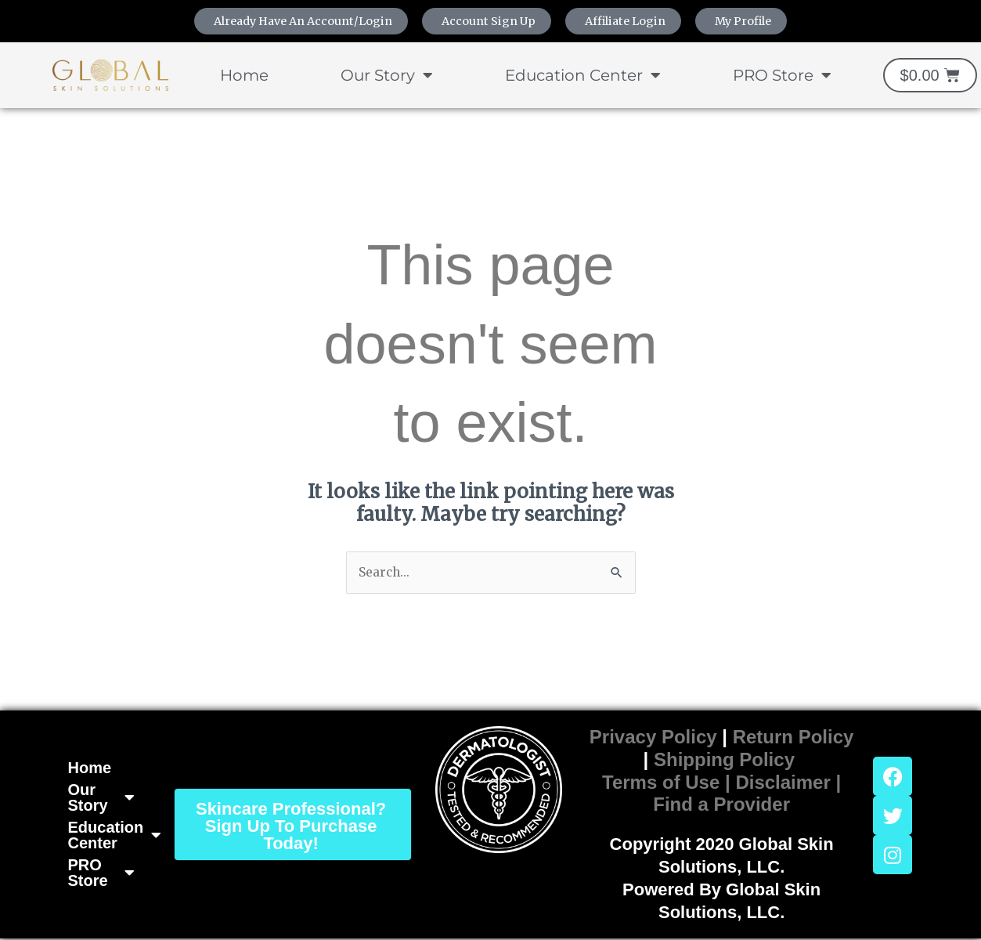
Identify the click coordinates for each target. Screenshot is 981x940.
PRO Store (782, 76)
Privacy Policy (653, 738)
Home (244, 76)
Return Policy (793, 738)
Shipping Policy (724, 760)
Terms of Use (661, 783)
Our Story (387, 76)
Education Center (583, 76)
